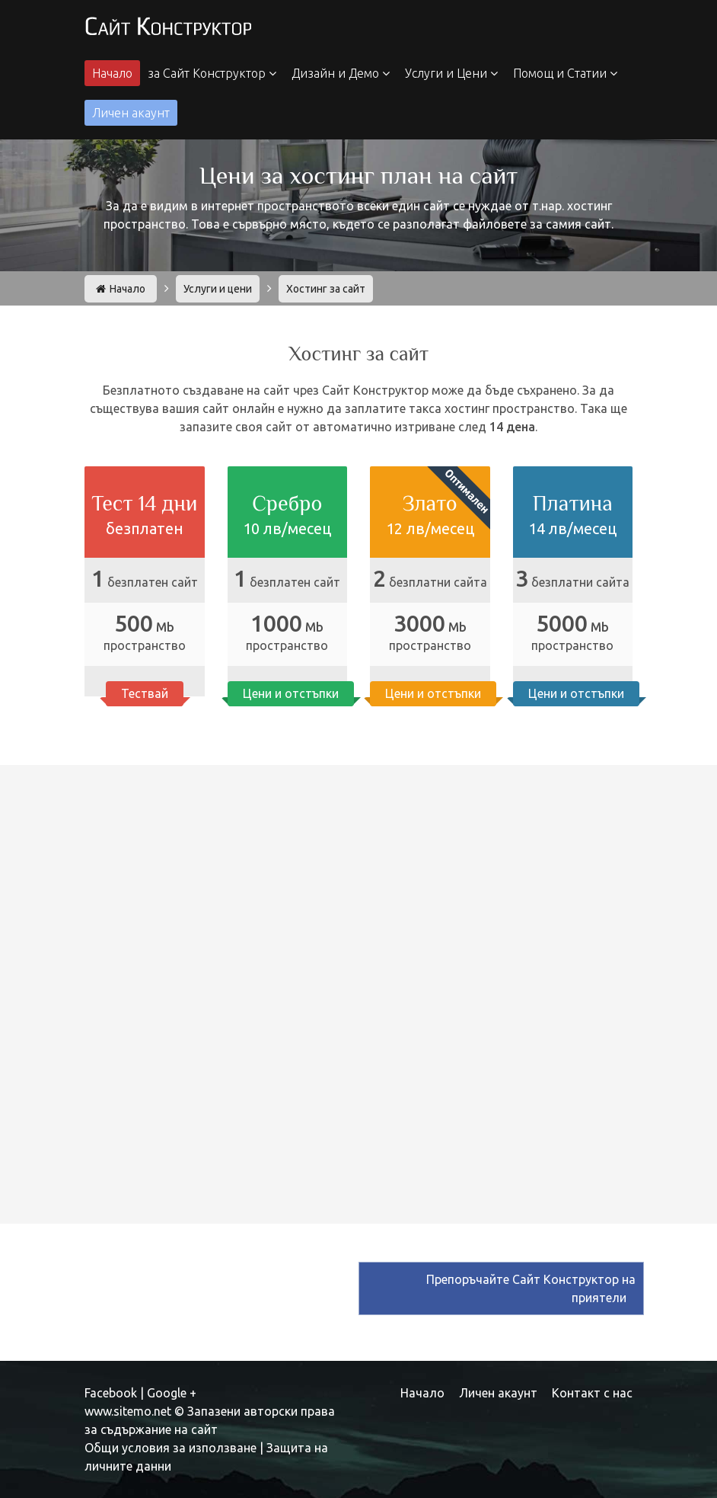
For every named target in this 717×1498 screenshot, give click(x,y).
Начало (112, 73)
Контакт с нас (592, 1393)
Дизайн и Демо (341, 73)
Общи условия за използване (170, 1448)
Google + (171, 1393)
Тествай (144, 692)
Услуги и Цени (451, 73)
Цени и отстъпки (291, 692)
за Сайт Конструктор (212, 73)
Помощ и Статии (565, 73)
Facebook (110, 1393)
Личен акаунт (131, 113)
